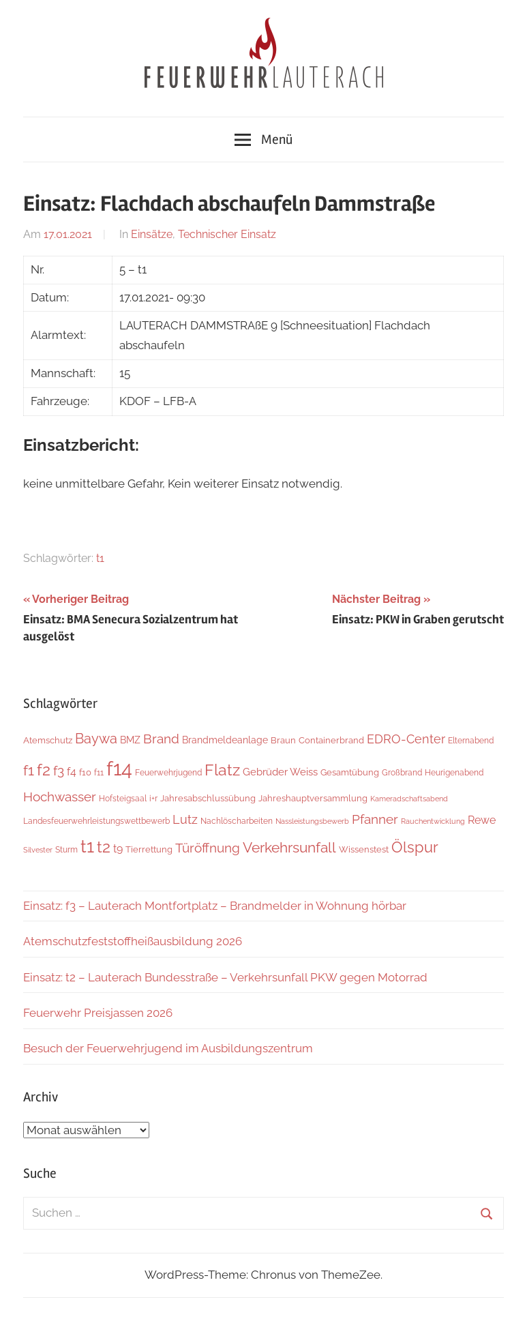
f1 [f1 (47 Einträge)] (28, 770)
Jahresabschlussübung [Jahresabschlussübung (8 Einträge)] (208, 797)
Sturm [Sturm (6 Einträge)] (66, 849)
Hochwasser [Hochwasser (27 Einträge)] (59, 796)
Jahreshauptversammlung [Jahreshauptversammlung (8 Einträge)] (312, 797)
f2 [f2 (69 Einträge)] (43, 769)
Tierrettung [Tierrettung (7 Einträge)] (148, 849)
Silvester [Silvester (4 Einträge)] (37, 850)
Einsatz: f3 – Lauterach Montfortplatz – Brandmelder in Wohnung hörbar (214, 905)
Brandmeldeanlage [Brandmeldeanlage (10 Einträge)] (225, 739)
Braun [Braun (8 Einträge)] (283, 739)
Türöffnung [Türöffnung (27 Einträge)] (207, 847)
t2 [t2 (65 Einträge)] (103, 847)
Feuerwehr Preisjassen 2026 (97, 1013)
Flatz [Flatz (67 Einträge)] (222, 769)
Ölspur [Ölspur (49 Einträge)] (414, 847)
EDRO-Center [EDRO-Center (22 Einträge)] (406, 739)
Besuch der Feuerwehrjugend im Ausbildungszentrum (168, 1048)
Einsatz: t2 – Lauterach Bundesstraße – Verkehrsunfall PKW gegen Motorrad (225, 977)
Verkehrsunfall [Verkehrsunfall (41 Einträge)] (289, 848)
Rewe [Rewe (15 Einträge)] (482, 820)
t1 (100, 558)
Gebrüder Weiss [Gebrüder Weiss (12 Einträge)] (280, 772)
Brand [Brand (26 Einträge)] (161, 739)
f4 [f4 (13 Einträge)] (71, 771)
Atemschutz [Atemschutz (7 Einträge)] (47, 740)
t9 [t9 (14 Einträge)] (118, 848)
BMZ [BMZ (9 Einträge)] (130, 739)
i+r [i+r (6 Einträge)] (153, 798)
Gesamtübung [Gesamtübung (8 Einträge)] (349, 772)
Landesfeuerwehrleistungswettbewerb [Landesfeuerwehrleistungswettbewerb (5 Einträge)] (96, 821)
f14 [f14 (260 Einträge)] (119, 768)
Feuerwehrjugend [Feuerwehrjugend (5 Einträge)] (168, 772)
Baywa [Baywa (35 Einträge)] (96, 738)
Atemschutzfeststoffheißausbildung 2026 (132, 941)
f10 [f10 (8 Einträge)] (85, 772)
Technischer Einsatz (227, 234)
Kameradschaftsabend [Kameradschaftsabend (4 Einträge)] (409, 799)
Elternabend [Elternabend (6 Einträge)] (471, 740)
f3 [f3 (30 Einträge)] (58, 771)
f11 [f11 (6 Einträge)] (99, 772)
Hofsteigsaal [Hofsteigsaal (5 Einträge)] (123, 798)
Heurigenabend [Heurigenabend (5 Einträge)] (454, 772)
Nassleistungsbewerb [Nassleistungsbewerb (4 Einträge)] (312, 821)
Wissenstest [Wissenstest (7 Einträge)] (364, 849)
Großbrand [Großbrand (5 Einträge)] (402, 772)
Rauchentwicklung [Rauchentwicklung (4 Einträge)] (433, 821)
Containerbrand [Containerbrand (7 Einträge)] (331, 740)
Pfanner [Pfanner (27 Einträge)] (375, 819)
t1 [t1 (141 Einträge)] (87, 846)
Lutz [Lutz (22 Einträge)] (185, 819)
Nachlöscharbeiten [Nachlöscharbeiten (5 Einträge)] (236, 821)
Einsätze (151, 234)
